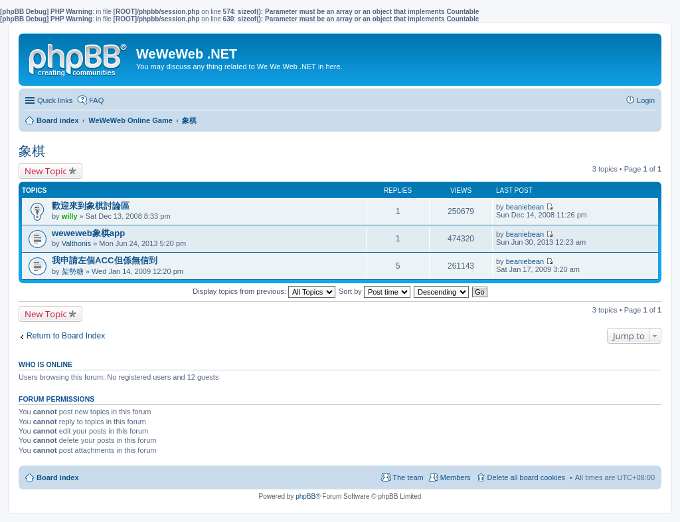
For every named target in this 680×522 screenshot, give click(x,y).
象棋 (32, 151)
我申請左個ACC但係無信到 (104, 260)
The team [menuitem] (407, 477)
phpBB (305, 496)
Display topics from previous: (264, 291)
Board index (58, 477)
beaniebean (525, 207)
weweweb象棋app (88, 233)
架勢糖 (73, 271)
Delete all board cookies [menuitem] (526, 477)
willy (70, 216)
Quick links (54, 100)
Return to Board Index (66, 335)
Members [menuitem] (455, 477)
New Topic (46, 171)
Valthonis (76, 243)
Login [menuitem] (646, 100)
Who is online (45, 364)
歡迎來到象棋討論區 (90, 206)
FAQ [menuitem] (96, 100)
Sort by (374, 291)
